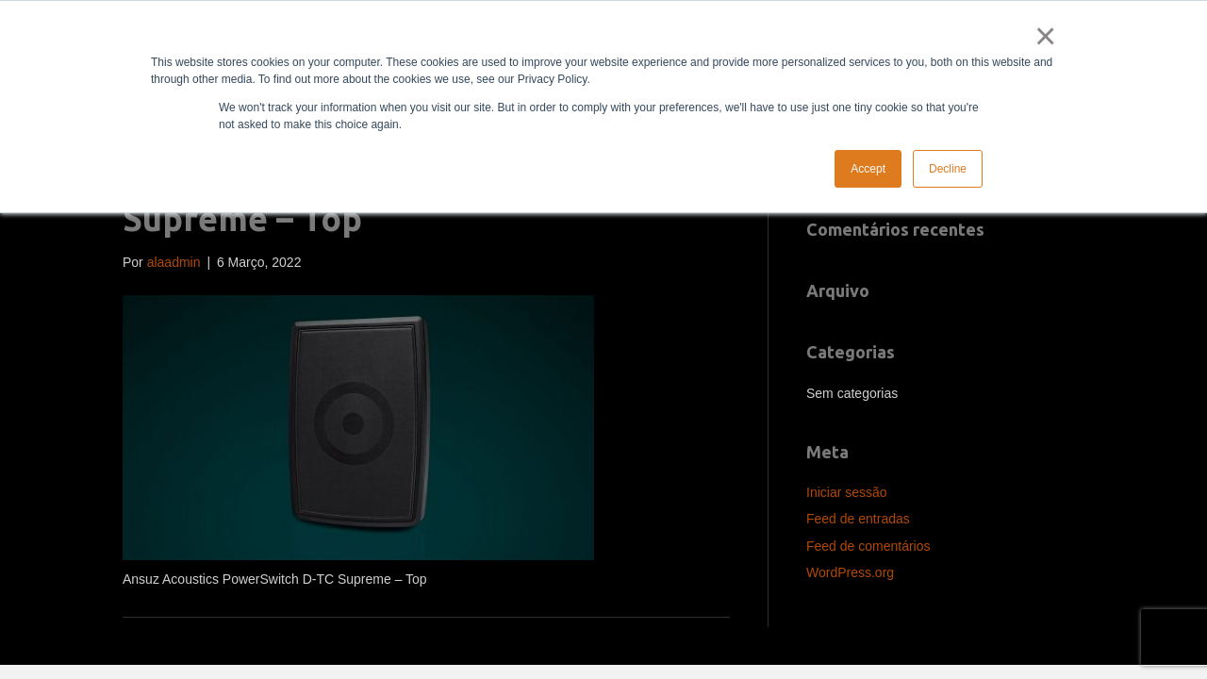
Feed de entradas (858, 518)
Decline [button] (948, 168)
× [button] (1041, 35)
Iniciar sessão (846, 492)
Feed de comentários (868, 546)
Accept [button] (868, 168)
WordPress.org (850, 572)
